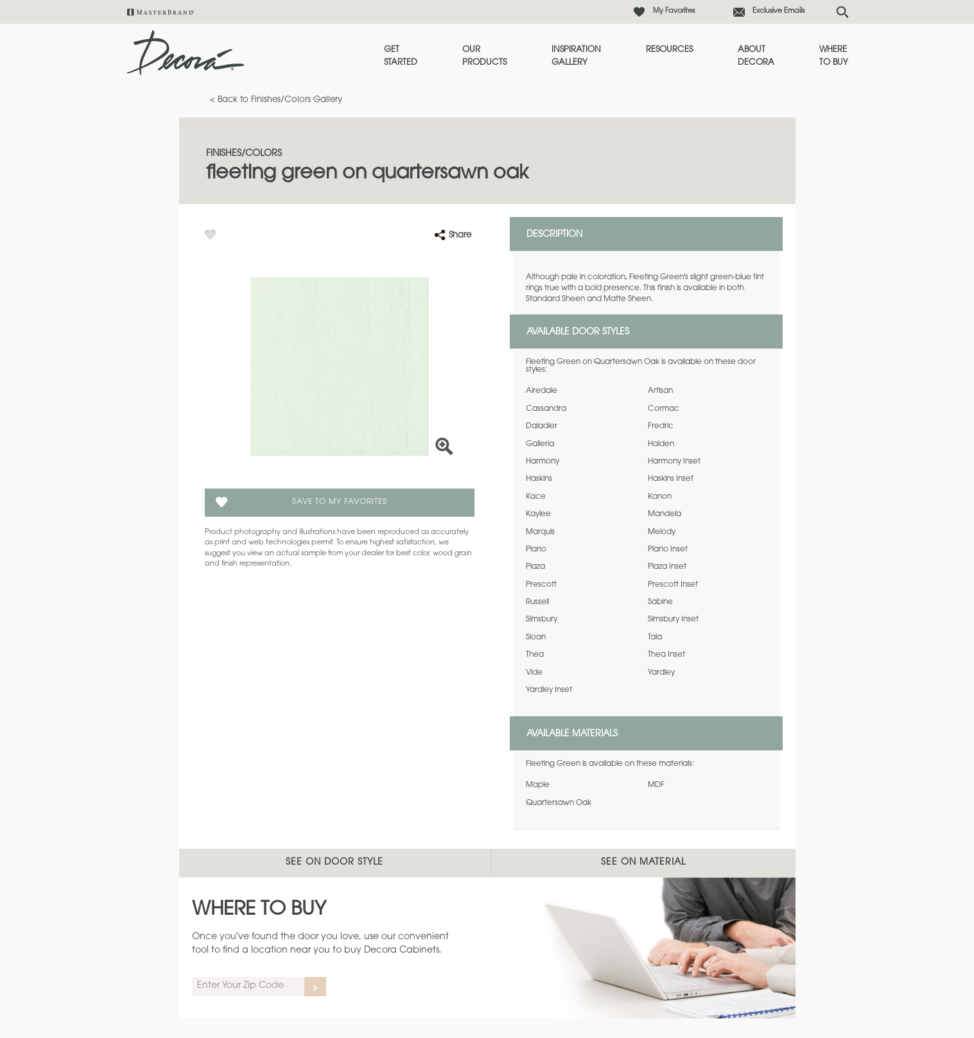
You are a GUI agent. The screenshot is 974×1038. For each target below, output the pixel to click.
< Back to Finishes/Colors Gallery (276, 100)
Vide (534, 673)
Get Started (400, 56)
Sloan (536, 637)
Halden (661, 444)
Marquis (540, 532)
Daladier (541, 426)
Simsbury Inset (673, 619)
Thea (535, 655)
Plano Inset (668, 549)
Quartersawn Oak (558, 803)
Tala (655, 637)
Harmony (542, 461)
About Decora (756, 56)
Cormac (663, 409)
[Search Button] (842, 12)
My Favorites (674, 11)
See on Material (643, 862)
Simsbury (541, 619)
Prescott (541, 585)
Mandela (664, 514)
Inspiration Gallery (576, 56)
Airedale (541, 391)
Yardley (661, 673)
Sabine (660, 602)
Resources (669, 50)
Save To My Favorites (339, 502)
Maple (538, 785)
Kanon (660, 497)
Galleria (540, 444)
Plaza (535, 567)
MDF (656, 785)
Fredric (661, 426)
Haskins (539, 479)
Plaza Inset (667, 567)
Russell (537, 602)
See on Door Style (334, 862)
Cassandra (546, 409)
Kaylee (538, 514)
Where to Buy (833, 56)
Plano (536, 549)
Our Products (484, 56)
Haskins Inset (670, 479)
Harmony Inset (674, 461)
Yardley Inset (549, 690)
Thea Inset (666, 655)
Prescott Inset (673, 585)
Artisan (660, 391)
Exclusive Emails (778, 11)
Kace (536, 497)
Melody (661, 532)
